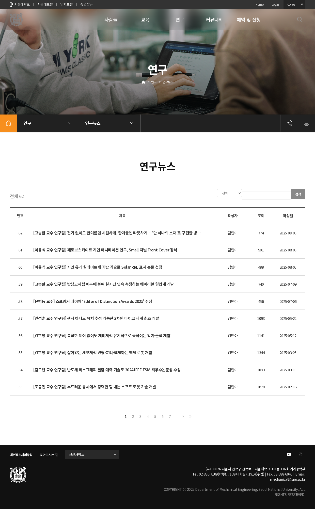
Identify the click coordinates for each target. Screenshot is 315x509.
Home (259, 4)
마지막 (189, 416)
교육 (145, 19)
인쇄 (306, 123)
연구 (179, 19)
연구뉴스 (168, 82)
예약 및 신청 (248, 19)
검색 (298, 194)
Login (275, 4)
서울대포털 (45, 4)
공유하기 (289, 123)
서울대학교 (22, 4)
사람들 (110, 19)
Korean (292, 4)
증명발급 (86, 4)
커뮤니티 (214, 19)
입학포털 (66, 4)
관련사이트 (82, 453)
